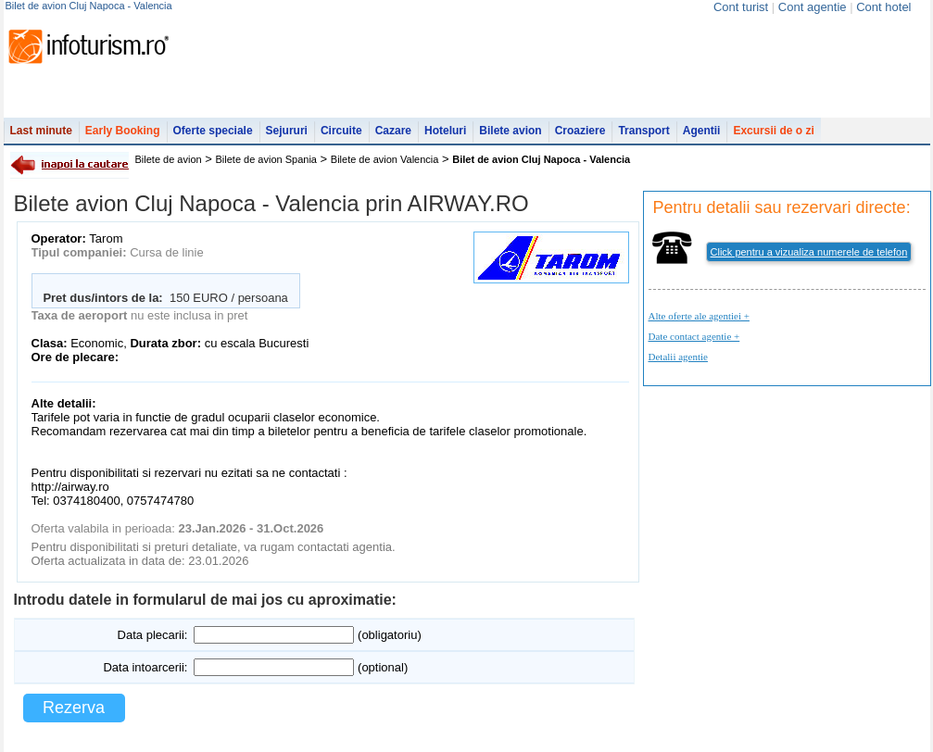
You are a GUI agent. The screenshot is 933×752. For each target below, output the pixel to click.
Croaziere (580, 130)
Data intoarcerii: (145, 667)
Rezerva (74, 707)
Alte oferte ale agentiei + (699, 315)
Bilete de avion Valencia (385, 159)
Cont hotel (883, 7)
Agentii (702, 130)
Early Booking (122, 130)
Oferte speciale (213, 130)
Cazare (393, 130)
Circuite (341, 130)
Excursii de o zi (773, 130)
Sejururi (287, 130)
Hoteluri (445, 130)
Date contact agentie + (694, 336)
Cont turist (740, 7)
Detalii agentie (678, 356)
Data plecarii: (153, 635)
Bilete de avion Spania (266, 159)
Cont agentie (812, 7)
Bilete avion (510, 130)
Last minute (41, 130)
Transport (643, 130)
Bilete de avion (168, 159)
